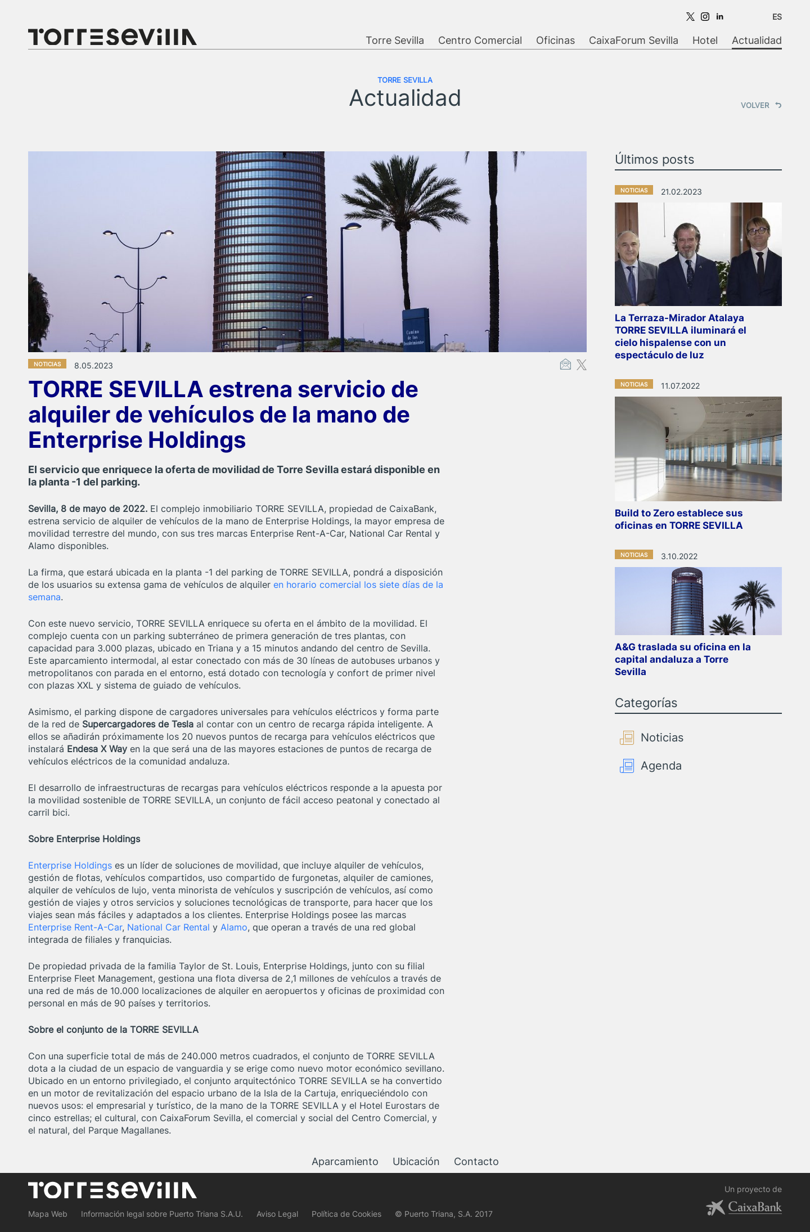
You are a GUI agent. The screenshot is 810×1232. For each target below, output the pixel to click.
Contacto (476, 1161)
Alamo (234, 927)
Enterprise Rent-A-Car (75, 927)
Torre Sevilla (395, 40)
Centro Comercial (480, 40)
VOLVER (761, 105)
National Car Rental (168, 927)
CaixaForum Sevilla (633, 40)
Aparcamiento (345, 1161)
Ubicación (416, 1161)
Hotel (705, 40)
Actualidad (757, 40)
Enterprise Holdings (70, 865)
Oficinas (555, 40)
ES (777, 16)
